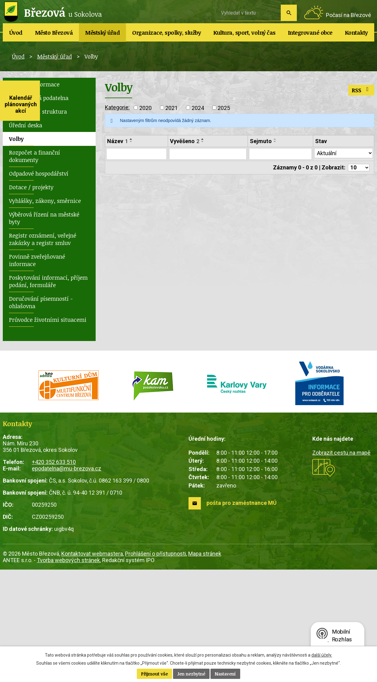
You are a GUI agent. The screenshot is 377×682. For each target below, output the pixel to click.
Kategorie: (117, 107)
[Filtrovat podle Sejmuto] (280, 154)
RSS (361, 90)
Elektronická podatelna (38, 98)
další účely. (321, 655)
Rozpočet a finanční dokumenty (34, 156)
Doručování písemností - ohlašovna (41, 302)
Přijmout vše (154, 674)
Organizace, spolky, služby (166, 32)
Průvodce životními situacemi (47, 319)
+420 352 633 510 (54, 462)
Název (117, 141)
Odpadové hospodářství (38, 173)
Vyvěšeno (184, 141)
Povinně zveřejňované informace (37, 260)
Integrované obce (310, 32)
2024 (198, 107)
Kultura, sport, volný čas (244, 32)
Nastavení (225, 674)
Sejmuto (261, 141)
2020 (145, 107)
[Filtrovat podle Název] (136, 154)
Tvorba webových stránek (68, 560)
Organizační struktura (38, 111)
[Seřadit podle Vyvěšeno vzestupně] (202, 139)
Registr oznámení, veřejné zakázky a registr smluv (42, 239)
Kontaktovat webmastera (92, 553)
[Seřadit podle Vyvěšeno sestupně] (202, 141)
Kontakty (356, 32)
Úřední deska (25, 125)
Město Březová (54, 32)
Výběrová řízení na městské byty (44, 218)
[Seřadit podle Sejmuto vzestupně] (275, 139)
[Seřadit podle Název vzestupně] (131, 139)
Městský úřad (102, 32)
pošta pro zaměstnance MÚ (241, 503)
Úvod (16, 32)
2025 (224, 107)
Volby (16, 138)
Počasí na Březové (348, 15)
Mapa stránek (204, 553)
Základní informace (34, 84)
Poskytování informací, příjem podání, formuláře (48, 281)
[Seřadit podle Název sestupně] (131, 141)
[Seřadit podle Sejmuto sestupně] (275, 141)
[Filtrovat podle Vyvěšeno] (208, 154)
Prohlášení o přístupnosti (155, 553)
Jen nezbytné (191, 674)
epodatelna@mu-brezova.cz (66, 468)
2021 (171, 107)
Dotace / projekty (31, 187)
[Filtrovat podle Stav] (343, 153)
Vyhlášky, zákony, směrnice (45, 200)
